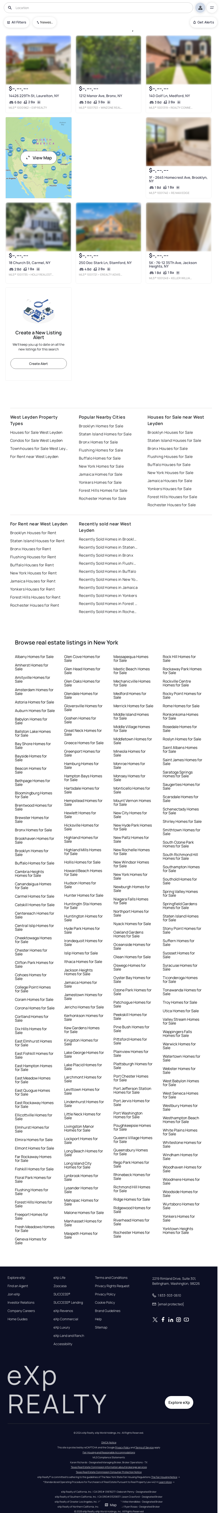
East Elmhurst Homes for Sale (33, 1043)
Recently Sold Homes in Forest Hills (108, 603)
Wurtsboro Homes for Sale (181, 1205)
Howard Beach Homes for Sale (83, 872)
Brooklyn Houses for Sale (170, 432)
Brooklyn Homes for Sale (101, 426)
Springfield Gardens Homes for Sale (180, 905)
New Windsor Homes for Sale (131, 863)
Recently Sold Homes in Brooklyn (108, 539)
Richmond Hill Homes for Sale (131, 1188)
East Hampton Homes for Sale (33, 1067)
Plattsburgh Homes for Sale (133, 1065)
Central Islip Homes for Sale (34, 927)
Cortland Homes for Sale (32, 1018)
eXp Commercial (66, 1319)
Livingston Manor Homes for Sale (79, 1128)
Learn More (165, 1482)
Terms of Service (144, 1447)
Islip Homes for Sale (81, 953)
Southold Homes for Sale (180, 881)
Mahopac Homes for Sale (81, 1202)
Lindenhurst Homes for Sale (84, 1103)
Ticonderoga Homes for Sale (180, 979)
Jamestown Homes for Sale (83, 996)
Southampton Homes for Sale (181, 868)
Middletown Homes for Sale (132, 740)
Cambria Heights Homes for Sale (29, 873)
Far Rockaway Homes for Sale (33, 1158)
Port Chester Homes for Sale (130, 1078)
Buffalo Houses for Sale (169, 464)
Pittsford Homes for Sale (130, 1041)
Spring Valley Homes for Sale (180, 893)
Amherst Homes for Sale (31, 666)
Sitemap (101, 1327)
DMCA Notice (108, 1442)
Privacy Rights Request (112, 1286)
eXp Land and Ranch (69, 1335)
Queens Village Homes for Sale (132, 1139)
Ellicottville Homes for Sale (33, 1116)
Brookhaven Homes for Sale (34, 840)
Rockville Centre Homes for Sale (177, 683)
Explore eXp (16, 1277)
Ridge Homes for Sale (131, 1199)
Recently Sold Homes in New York (108, 579)
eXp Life (59, 1277)
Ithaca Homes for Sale (83, 961)
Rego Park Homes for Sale (131, 1164)
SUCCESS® (62, 1294)
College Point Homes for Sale (33, 989)
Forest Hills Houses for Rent (35, 597)
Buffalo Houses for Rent (32, 565)
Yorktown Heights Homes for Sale (178, 1230)
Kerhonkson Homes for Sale (84, 1017)
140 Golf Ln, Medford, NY (169, 95)
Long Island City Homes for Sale (77, 1165)
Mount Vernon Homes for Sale (132, 802)
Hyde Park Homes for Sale (82, 930)
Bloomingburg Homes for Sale (33, 794)
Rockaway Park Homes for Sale (182, 670)
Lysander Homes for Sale (81, 1189)
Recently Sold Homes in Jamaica (108, 587)
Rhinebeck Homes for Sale (131, 1176)
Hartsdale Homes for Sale (81, 790)
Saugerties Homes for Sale (181, 786)
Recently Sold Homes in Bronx (106, 555)
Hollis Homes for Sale (82, 862)
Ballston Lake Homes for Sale (33, 733)
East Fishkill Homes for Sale (34, 1055)
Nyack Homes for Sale (132, 923)
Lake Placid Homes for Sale (83, 1066)
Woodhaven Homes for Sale (182, 1168)
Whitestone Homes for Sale (182, 1144)
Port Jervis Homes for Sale (131, 1102)
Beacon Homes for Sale (31, 770)
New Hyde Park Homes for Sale (132, 827)
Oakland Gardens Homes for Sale (128, 934)
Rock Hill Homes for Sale (179, 658)
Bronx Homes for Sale (98, 442)
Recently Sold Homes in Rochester (108, 611)
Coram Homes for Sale (34, 999)
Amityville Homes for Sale (32, 679)
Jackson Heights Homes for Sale (78, 971)
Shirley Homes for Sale (182, 821)
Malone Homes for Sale (84, 1212)
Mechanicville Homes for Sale (131, 683)
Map (110, 1505)
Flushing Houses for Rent (33, 557)
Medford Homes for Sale (129, 695)
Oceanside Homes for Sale (132, 946)
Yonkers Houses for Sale (169, 488)
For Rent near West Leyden (34, 456)
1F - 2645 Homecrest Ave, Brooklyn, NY (178, 179)
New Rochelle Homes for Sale (131, 851)
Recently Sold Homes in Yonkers (108, 595)
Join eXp (14, 1294)
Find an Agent (18, 1286)
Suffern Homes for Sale (178, 942)
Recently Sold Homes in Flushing (108, 563)
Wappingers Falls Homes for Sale (177, 1033)
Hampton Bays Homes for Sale (83, 777)
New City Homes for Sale (130, 814)
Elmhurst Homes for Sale (32, 1129)
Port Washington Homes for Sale (128, 1114)
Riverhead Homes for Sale (131, 1222)
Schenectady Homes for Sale (181, 810)
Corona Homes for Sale (34, 1008)
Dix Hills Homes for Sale (31, 1030)
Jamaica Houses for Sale (170, 480)
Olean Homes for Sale (132, 956)
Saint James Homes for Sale (182, 761)
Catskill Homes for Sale (34, 904)
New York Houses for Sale (171, 472)
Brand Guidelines (107, 1310)
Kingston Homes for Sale (81, 1042)
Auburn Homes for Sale (35, 710)
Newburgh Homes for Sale (131, 888)
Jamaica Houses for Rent (32, 581)
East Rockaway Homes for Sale (34, 1104)
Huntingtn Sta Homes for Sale (83, 905)
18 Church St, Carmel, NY (29, 262)
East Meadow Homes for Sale (32, 1079)
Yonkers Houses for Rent (32, 589)
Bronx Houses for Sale (168, 448)
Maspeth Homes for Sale (81, 1235)
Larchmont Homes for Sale (83, 1078)
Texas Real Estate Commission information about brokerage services (109, 1467)
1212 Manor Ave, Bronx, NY (100, 95)
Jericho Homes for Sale (84, 1007)
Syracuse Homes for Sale (180, 967)
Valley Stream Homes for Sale (181, 1021)
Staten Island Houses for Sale (174, 440)
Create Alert (38, 363)
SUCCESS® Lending (68, 1302)
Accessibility (63, 1344)
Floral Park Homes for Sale (33, 1179)
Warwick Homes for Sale (179, 1045)
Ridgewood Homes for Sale (132, 1209)
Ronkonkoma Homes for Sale (180, 716)
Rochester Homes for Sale (102, 498)
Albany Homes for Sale (34, 656)
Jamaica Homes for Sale (100, 474)
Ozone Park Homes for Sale (132, 991)
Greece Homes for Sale (84, 742)
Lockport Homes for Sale (81, 1140)
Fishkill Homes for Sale (34, 1169)
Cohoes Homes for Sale (31, 976)
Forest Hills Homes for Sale (103, 490)
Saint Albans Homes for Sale (180, 749)
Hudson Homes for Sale (80, 884)
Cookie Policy (105, 1302)
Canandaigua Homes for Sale (33, 885)
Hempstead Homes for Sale (83, 802)
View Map (38, 158)
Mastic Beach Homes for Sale (131, 670)
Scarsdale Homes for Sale (180, 798)
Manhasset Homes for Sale (83, 1222)
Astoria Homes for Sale (34, 702)
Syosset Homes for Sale (179, 954)
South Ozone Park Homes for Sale (178, 844)
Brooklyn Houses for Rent (33, 532)
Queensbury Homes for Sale (130, 1151)
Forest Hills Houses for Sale (172, 496)
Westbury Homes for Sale (180, 1107)
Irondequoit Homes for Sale (83, 942)
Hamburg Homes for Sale (81, 765)
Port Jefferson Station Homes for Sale (132, 1090)
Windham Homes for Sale (180, 1156)
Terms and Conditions (111, 1277)
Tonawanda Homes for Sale (182, 991)
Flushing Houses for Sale (170, 456)
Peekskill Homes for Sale (130, 1016)
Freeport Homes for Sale (31, 1216)
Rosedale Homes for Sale (180, 728)
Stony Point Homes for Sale (182, 930)
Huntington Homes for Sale (83, 917)
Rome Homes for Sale (181, 705)
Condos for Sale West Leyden (36, 440)
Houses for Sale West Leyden (36, 432)
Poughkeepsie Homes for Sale (132, 1127)
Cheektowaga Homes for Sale (33, 939)
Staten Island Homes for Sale (105, 434)
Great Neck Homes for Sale (83, 732)
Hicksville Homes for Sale (81, 827)
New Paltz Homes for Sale (131, 839)
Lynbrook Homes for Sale (81, 1177)
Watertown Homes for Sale (181, 1058)
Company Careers (21, 1310)
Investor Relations (21, 1302)
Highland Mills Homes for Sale (82, 851)
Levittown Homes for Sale (82, 1091)
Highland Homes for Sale (81, 839)
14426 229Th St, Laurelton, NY (34, 95)
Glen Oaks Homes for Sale (82, 683)
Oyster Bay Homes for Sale (132, 979)
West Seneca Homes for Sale (180, 1095)
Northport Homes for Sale (131, 913)
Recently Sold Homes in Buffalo (107, 571)
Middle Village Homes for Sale (131, 728)
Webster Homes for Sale (179, 1070)
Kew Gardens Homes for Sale (81, 1029)
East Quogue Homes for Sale (32, 1092)
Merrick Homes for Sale (133, 705)
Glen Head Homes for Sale (82, 670)
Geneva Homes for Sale (31, 1240)
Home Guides (17, 1319)
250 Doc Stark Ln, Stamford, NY (105, 262)
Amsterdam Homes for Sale (34, 691)
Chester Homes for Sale (31, 952)
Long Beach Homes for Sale (83, 1152)
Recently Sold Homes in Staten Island (108, 547)
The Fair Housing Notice (164, 1477)
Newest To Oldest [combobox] (46, 22)
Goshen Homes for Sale (80, 720)
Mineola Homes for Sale (129, 753)
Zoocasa (60, 1286)
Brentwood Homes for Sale (33, 807)
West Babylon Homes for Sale (181, 1082)
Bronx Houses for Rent (30, 548)
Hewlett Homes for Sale (80, 814)
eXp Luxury (62, 1327)
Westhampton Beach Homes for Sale (181, 1119)
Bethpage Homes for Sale (32, 782)
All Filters (16, 22)
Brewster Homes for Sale (32, 819)
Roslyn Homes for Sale (182, 739)
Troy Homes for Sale (180, 1002)
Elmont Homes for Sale (34, 1148)
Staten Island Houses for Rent (37, 540)
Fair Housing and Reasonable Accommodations (109, 1452)
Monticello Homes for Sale (131, 790)
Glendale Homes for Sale (81, 695)
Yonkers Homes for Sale (100, 482)
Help (98, 1319)
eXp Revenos (63, 1310)
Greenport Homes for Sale (82, 753)
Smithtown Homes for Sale (181, 831)
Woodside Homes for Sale (180, 1193)
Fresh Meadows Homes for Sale (34, 1228)
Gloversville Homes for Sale (83, 707)
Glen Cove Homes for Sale (82, 658)
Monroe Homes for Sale (129, 765)
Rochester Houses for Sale (172, 504)
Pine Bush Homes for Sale (131, 1028)
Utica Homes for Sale (181, 1010)
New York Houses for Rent (33, 573)
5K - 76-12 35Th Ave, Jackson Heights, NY (173, 264)
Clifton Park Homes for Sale (34, 964)
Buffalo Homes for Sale (100, 458)
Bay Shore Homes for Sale (33, 745)
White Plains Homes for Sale (180, 1132)
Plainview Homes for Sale (131, 1053)
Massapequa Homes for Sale (130, 658)
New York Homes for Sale (101, 466)
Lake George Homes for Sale (84, 1054)
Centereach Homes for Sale (34, 915)
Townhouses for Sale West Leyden (39, 448)
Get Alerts (203, 22)
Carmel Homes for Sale (34, 896)
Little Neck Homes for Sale (82, 1115)
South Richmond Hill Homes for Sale (180, 856)
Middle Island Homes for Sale (131, 716)
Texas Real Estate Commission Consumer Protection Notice (109, 1472)
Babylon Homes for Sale (31, 720)
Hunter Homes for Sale (83, 895)
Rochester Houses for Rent (34, 605)
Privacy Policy (105, 1294)
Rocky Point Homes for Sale (182, 695)
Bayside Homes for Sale (31, 757)
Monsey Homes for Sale (129, 777)
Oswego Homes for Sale (129, 967)
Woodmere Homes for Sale (181, 1181)
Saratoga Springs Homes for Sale (178, 774)
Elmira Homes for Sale (34, 1139)
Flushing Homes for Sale (101, 450)
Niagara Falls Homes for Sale (130, 900)
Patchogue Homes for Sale (132, 1004)
